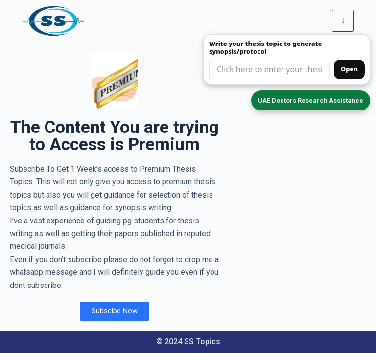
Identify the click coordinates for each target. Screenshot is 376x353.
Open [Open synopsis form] (349, 69)
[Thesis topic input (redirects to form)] (269, 69)
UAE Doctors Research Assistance (310, 100)
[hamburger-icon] (343, 20)
